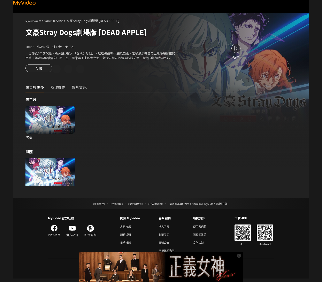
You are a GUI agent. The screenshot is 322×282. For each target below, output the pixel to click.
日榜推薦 (126, 245)
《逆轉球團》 (112, 205)
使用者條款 (203, 228)
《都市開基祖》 (133, 205)
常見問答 (165, 228)
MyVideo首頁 (34, 20)
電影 (50, 20)
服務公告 (165, 245)
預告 (29, 138)
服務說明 (126, 236)
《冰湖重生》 (91, 205)
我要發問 (165, 236)
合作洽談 (202, 245)
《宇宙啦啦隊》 (156, 205)
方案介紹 (126, 228)
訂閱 (39, 69)
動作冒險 (62, 20)
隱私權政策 (203, 236)
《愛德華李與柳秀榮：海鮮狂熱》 (191, 205)
